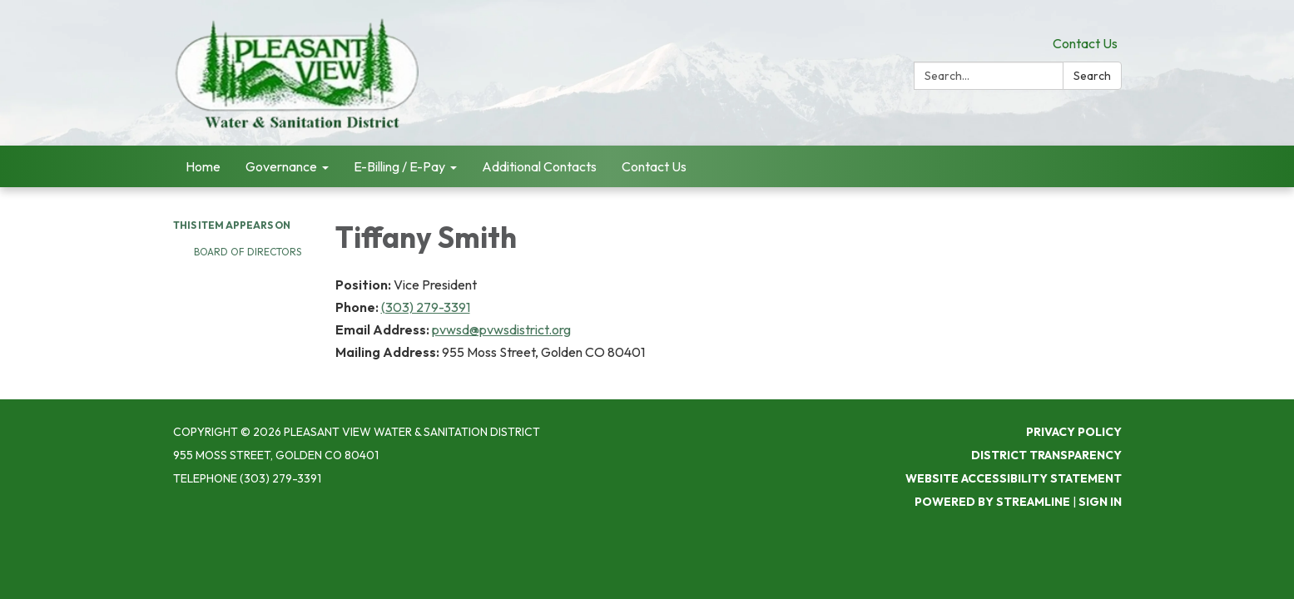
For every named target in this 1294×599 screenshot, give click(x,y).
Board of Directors (247, 251)
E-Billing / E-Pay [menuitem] (399, 166)
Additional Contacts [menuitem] (539, 166)
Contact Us (1085, 43)
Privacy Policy (1074, 431)
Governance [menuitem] (281, 166)
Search (1092, 75)
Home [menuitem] (203, 166)
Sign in (1100, 501)
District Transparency (1046, 455)
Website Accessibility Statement (1013, 478)
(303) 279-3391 (425, 307)
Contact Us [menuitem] (654, 166)
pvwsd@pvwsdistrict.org (501, 329)
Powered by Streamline (992, 501)
